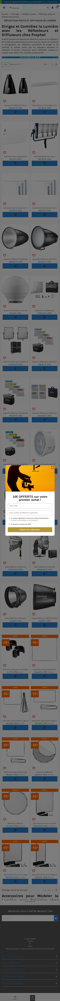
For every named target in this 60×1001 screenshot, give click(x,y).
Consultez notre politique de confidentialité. (24, 520)
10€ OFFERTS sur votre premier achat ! (30, 498)
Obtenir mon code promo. (30, 530)
